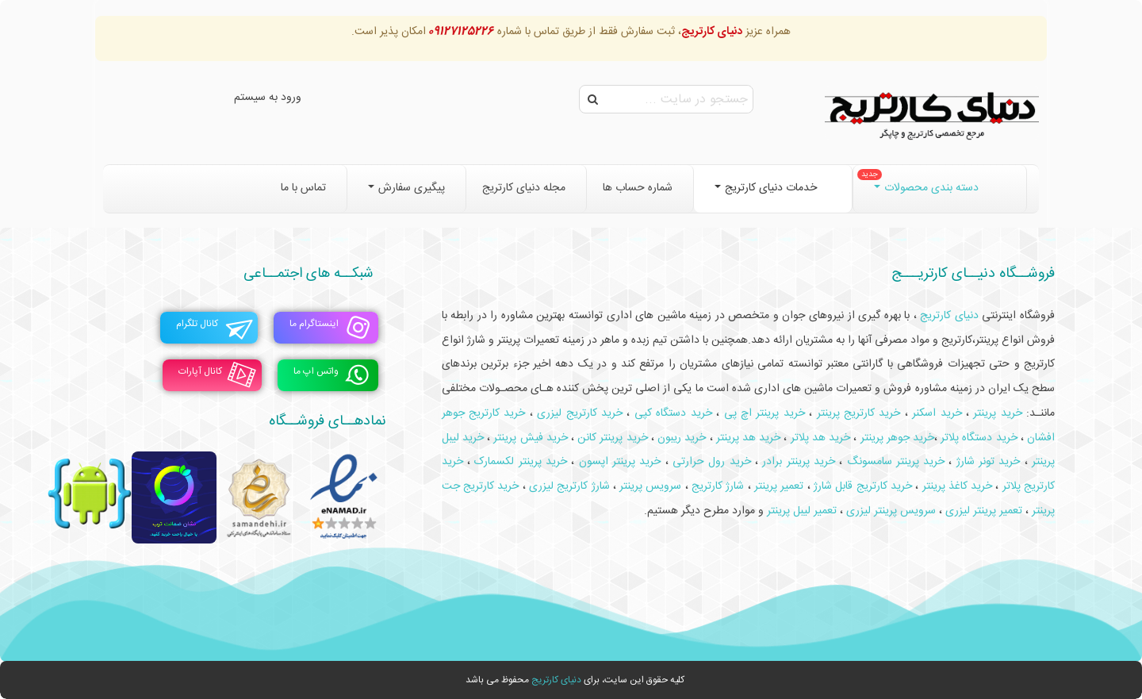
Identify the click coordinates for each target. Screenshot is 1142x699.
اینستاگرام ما (314, 324)
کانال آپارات (200, 371)
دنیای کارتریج (556, 680)
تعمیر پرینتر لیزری (983, 510)
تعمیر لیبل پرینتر (802, 510)
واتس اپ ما (316, 371)
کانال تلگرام (197, 324)
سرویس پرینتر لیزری (891, 510)
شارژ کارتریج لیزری (569, 486)
